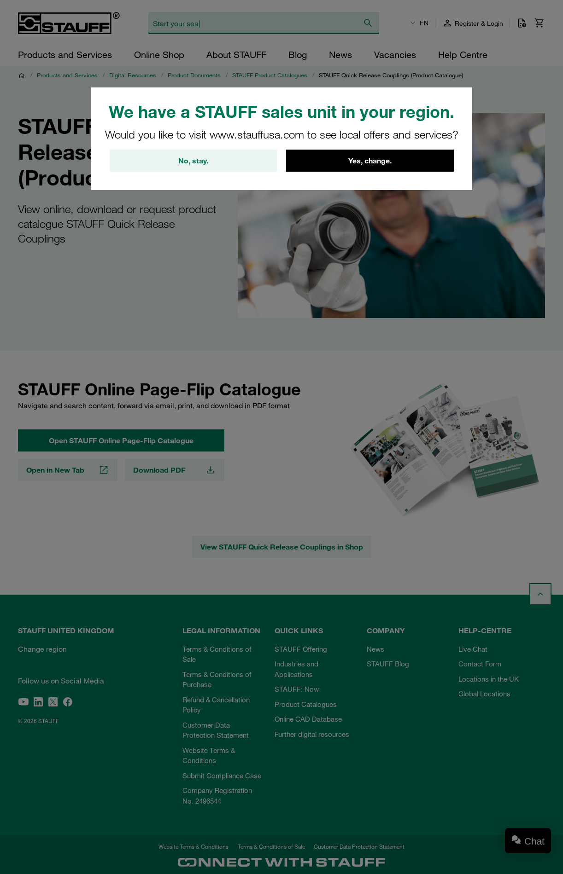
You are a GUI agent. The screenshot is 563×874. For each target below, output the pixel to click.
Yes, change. (370, 160)
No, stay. (193, 160)
